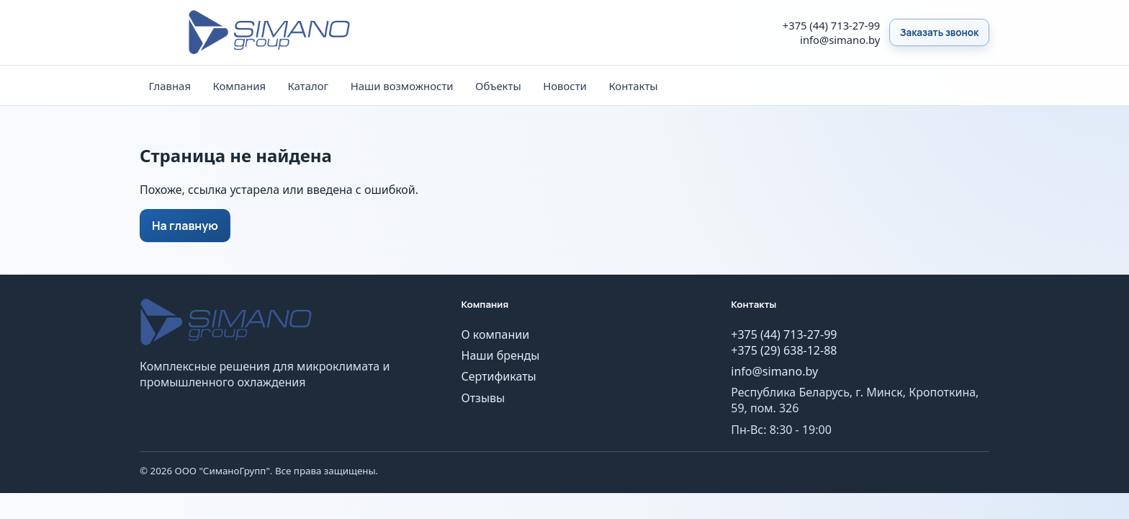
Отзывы (483, 398)
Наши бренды (501, 355)
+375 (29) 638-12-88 (784, 350)
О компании (496, 334)
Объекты (498, 86)
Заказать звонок (939, 32)
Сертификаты (499, 376)
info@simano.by (840, 39)
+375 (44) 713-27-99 (831, 25)
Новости (565, 86)
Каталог (308, 86)
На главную (185, 226)
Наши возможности (402, 86)
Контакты (632, 86)
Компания (239, 86)
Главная (169, 86)
